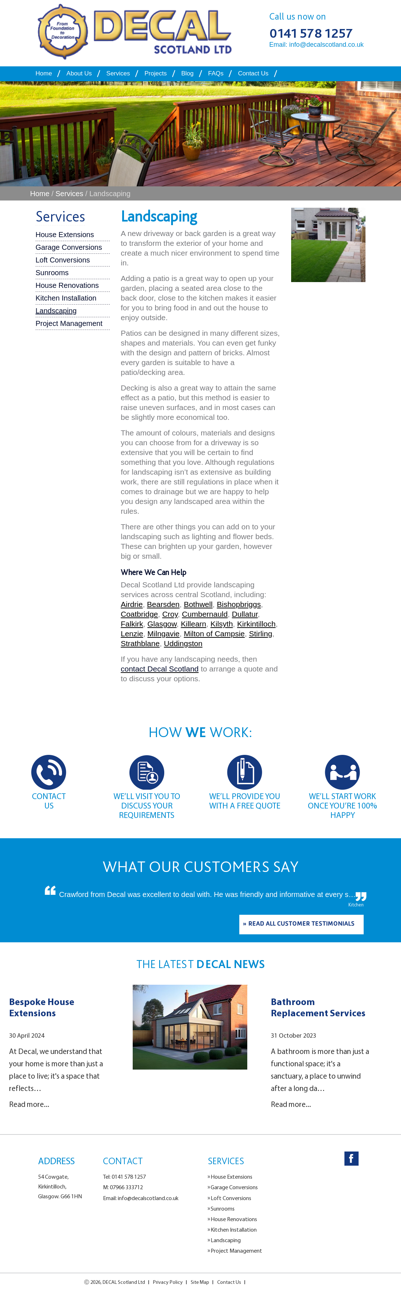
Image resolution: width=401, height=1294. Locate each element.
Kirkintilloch (256, 624)
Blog (187, 73)
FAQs (216, 73)
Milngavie (164, 633)
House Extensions (65, 235)
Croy (170, 614)
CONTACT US (49, 800)
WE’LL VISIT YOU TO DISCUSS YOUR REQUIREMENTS (146, 805)
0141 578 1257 (310, 33)
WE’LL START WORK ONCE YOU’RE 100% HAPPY (342, 805)
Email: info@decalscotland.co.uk (316, 44)
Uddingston (183, 643)
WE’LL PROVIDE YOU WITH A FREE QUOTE (244, 800)
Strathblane (140, 643)
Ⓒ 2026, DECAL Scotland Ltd (114, 1282)
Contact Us (253, 73)
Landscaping (56, 311)
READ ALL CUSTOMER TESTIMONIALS (301, 924)
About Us (79, 73)
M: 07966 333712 (123, 1187)
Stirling (260, 633)
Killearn (193, 624)
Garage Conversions (69, 247)
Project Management (69, 323)
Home (44, 73)
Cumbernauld (205, 614)
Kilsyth (221, 624)
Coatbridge (139, 614)
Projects (155, 73)
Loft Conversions (63, 260)
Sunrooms (52, 273)
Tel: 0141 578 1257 (124, 1176)
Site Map (200, 1282)
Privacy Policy (168, 1282)
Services (118, 73)
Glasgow (162, 624)
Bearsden (163, 604)
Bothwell (198, 604)
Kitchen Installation (66, 298)
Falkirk (132, 624)
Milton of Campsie (214, 633)
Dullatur (245, 614)
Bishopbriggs (239, 604)
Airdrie (132, 604)
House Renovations (67, 285)
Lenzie (132, 633)
